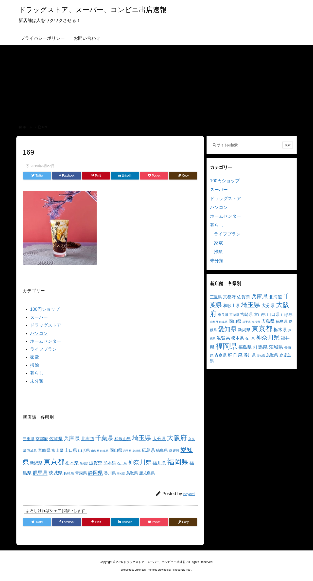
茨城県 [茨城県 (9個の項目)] (56, 472)
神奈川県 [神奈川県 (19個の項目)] (140, 462)
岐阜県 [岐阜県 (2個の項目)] (104, 450)
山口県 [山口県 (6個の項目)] (71, 450)
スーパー (39, 317)
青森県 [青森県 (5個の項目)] (81, 473)
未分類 (36, 381)
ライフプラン (43, 349)
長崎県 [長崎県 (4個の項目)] (69, 473)
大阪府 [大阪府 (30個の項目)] (177, 438)
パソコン (39, 333)
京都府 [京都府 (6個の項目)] (41, 438)
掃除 (34, 365)
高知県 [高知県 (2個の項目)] (121, 473)
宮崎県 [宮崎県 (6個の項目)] (44, 450)
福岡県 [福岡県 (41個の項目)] (178, 462)
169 (44, 127)
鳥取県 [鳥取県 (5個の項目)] (132, 473)
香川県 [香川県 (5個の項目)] (110, 473)
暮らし (36, 373)
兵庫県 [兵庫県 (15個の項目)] (72, 438)
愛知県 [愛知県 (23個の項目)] (227, 329)
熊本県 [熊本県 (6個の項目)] (110, 463)
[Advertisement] (156, 82)
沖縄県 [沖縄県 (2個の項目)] (84, 463)
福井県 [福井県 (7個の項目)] (159, 462)
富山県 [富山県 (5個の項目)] (57, 450)
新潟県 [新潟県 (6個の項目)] (36, 463)
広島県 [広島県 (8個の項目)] (148, 450)
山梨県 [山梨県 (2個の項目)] (95, 450)
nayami (189, 494)
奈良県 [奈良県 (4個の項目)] (223, 315)
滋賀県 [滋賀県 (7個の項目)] (95, 462)
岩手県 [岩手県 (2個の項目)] (127, 450)
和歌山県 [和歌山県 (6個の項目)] (122, 438)
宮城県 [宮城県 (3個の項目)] (32, 451)
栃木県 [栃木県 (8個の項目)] (72, 462)
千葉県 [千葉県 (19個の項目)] (104, 438)
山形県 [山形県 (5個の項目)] (84, 450)
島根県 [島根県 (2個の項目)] (137, 450)
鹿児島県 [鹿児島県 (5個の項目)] (147, 473)
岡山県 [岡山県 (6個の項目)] (116, 450)
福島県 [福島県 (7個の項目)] (245, 347)
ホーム (28, 127)
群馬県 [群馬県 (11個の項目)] (40, 472)
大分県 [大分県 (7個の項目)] (159, 438)
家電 (34, 357)
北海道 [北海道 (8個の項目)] (87, 438)
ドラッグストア (45, 325)
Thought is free (181, 569)
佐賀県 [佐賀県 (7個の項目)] (56, 438)
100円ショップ (45, 309)
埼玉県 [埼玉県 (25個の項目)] (141, 438)
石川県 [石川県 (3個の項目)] (122, 463)
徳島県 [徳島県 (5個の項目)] (162, 450)
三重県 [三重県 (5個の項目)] (29, 439)
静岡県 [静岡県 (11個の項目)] (95, 472)
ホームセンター (45, 341)
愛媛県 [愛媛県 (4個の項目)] (174, 451)
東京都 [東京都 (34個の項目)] (54, 462)
